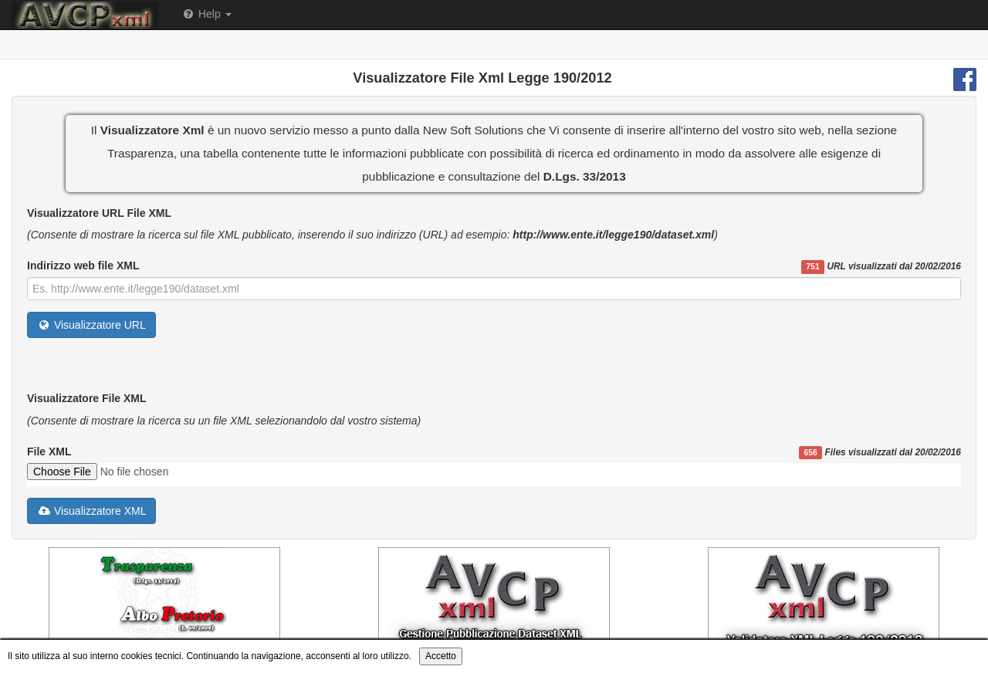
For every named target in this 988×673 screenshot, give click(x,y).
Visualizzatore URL (91, 325)
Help (206, 14)
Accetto (440, 656)
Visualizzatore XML (91, 511)
